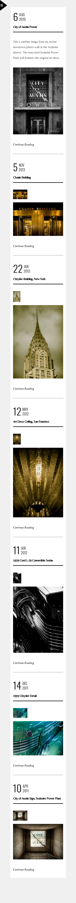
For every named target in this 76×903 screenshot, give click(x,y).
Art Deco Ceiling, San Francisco (31, 421)
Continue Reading (23, 144)
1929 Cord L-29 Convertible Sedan (33, 560)
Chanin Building (22, 177)
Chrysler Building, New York (29, 279)
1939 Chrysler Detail (24, 696)
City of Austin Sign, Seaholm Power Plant (37, 798)
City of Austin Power (25, 27)
